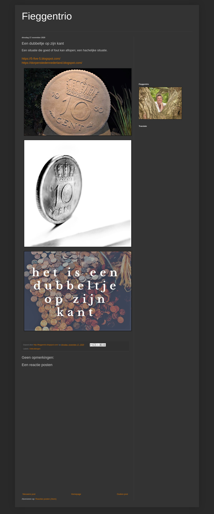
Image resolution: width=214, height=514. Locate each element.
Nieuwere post (29, 494)
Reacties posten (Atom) (45, 499)
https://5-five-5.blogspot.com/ (41, 58)
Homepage (76, 494)
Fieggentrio (47, 16)
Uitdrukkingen (34, 349)
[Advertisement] (75, 465)
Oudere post (122, 494)
